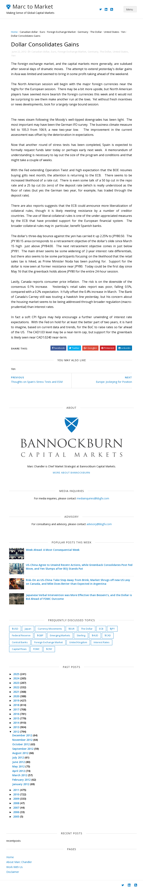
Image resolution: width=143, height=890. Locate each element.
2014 (16, 722)
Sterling (81, 635)
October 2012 (21, 744)
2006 (16, 812)
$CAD (108, 635)
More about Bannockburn (71, 472)
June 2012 (19, 762)
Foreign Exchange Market (61, 32)
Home (14, 32)
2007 (16, 807)
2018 (16, 705)
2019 (16, 700)
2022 (16, 687)
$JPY (112, 628)
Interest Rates (101, 642)
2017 (16, 709)
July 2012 (18, 757)
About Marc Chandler (19, 862)
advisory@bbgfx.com (99, 524)
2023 (16, 683)
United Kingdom (78, 642)
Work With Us (14, 867)
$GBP (40, 635)
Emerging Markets (60, 635)
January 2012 (21, 784)
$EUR (71, 628)
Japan (28, 628)
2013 (16, 727)
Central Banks (20, 642)
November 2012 (22, 740)
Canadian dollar (29, 32)
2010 (16, 794)
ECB (101, 628)
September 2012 (23, 748)
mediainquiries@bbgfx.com (93, 498)
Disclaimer (12, 872)
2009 (16, 798)
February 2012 (21, 779)
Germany (83, 32)
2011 (16, 790)
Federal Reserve (21, 635)
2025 (16, 674)
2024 (16, 678)
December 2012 (22, 735)
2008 (16, 803)
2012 (16, 731)
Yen (123, 32)
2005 (16, 816)
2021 (16, 691)
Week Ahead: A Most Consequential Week (53, 550)
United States (111, 32)
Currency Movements (50, 628)
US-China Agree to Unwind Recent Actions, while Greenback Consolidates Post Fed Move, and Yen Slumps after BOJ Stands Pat (79, 566)
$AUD (95, 635)
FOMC (36, 649)
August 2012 (20, 753)
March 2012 (20, 775)
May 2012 (18, 766)
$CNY (49, 649)
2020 (16, 696)
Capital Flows (19, 649)
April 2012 (19, 771)
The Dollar (96, 32)
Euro (42, 32)
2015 (16, 718)
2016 (16, 714)
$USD (15, 628)
